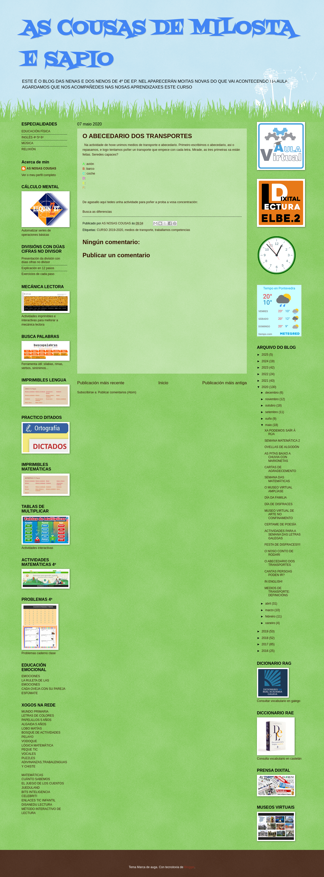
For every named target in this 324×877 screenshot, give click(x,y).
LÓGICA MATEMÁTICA (37, 745)
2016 (265, 651)
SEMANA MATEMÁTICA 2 (282, 440)
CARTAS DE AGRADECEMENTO (280, 469)
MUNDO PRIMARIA (35, 711)
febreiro (270, 616)
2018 (265, 638)
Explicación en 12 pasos (38, 268)
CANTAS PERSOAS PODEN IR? (278, 573)
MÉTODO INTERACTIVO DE (41, 809)
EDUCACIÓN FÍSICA (36, 131)
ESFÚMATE (30, 693)
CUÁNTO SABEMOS (36, 779)
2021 (265, 380)
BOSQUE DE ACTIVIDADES (41, 732)
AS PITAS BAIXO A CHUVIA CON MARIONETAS (278, 457)
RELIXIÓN (29, 149)
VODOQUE (29, 741)
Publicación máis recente (100, 382)
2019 (265, 631)
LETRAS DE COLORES (38, 715)
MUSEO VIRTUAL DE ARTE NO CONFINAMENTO (279, 514)
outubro (270, 405)
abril (268, 603)
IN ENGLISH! (273, 581)
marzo (270, 610)
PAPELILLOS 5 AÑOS (36, 720)
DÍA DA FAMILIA (276, 497)
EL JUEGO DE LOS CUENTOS (43, 783)
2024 (265, 361)
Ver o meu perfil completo (39, 175)
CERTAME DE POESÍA (280, 524)
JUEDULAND (31, 787)
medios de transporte (139, 230)
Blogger (189, 867)
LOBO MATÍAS (32, 728)
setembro (272, 412)
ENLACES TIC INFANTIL (38, 800)
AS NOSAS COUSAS (41, 168)
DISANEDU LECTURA (37, 804)
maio (269, 425)
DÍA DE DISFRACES (279, 504)
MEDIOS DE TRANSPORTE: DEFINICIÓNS (277, 591)
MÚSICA (27, 143)
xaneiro (270, 623)
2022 (265, 374)
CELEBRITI (29, 796)
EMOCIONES (31, 676)
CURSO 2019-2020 (110, 230)
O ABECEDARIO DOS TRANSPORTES (280, 563)
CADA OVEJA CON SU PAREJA (43, 689)
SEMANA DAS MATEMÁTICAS (277, 479)
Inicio (163, 382)
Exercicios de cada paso (38, 274)
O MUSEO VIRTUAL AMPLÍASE (278, 489)
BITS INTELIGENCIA (36, 792)
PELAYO (27, 737)
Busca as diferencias (97, 211)
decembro (272, 392)
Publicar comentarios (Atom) (117, 392)
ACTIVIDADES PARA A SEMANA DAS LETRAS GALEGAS (283, 534)
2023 (265, 367)
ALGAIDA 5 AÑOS (34, 724)
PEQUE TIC (30, 749)
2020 (265, 387)
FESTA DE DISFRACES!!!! (282, 544)
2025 (265, 354)
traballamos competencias (172, 230)
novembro (272, 399)
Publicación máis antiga (224, 382)
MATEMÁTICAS (32, 775)
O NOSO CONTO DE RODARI (279, 553)
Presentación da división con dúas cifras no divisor (41, 260)
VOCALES (29, 754)
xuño (269, 418)
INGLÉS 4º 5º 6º (33, 137)
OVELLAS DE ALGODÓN (282, 447)
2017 (265, 644)
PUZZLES (28, 758)
